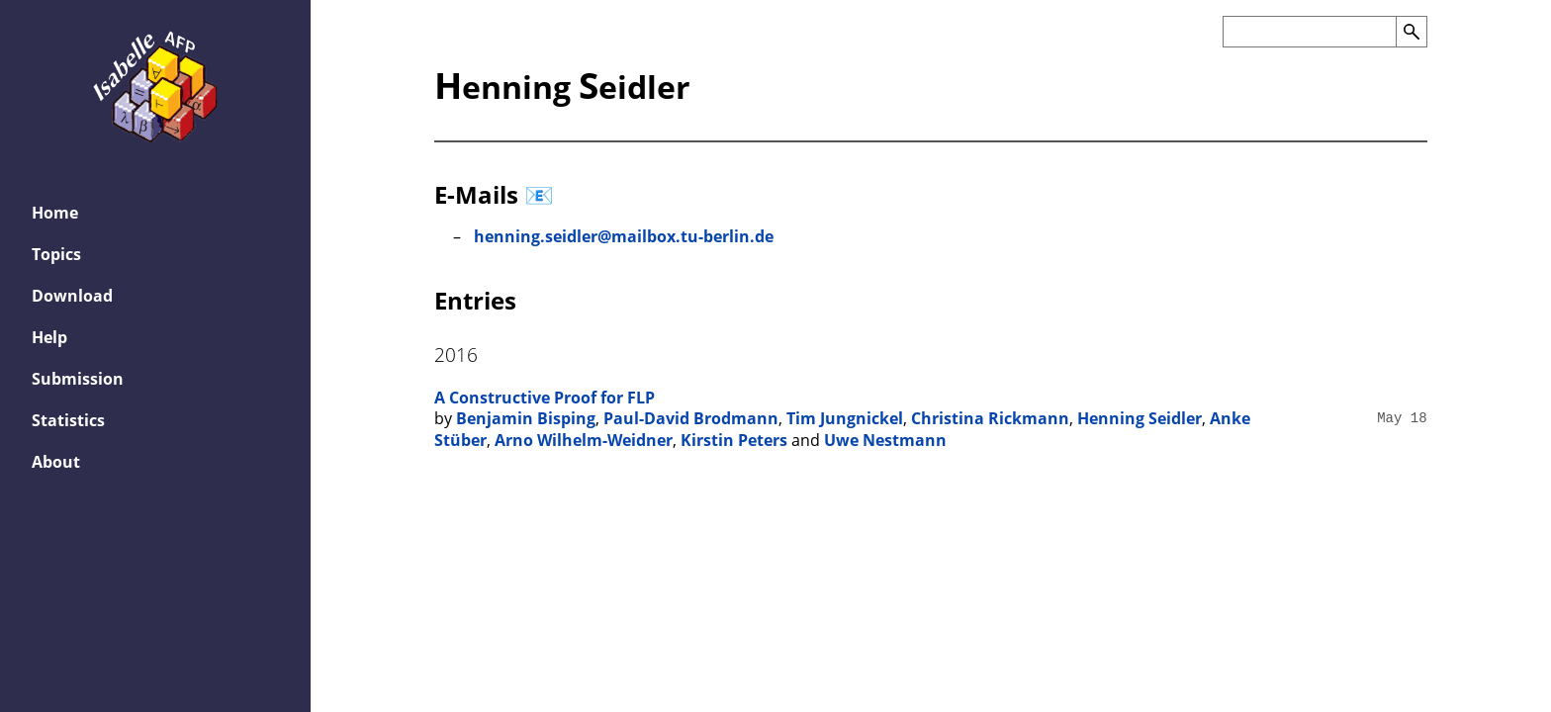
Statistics (68, 420)
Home (55, 212)
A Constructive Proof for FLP (544, 397)
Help (49, 337)
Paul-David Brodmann (690, 418)
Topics (56, 254)
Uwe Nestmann (885, 440)
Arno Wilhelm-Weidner (584, 440)
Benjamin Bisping (525, 418)
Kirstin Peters (734, 440)
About (56, 462)
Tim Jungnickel (844, 418)
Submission (78, 379)
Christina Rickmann (990, 418)
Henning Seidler (1139, 418)
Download (72, 296)
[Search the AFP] (1309, 31)
